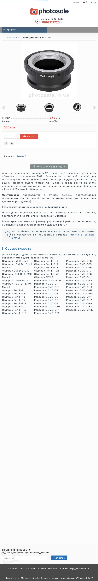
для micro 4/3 (13, 37)
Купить (29, 136)
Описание (8, 156)
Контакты (12, 568)
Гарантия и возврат (47, 568)
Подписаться (59, 558)
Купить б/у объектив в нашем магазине (50, 166)
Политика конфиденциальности (74, 568)
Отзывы (21, 156)
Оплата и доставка (27, 568)
